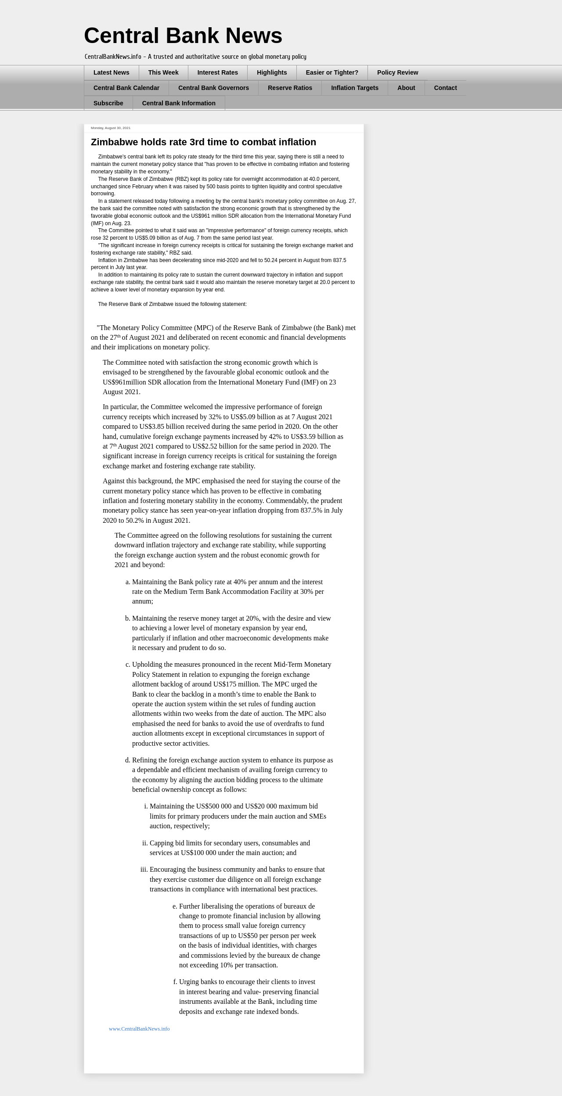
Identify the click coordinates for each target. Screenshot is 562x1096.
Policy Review (397, 72)
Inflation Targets (354, 87)
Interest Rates (218, 72)
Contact (445, 87)
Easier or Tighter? (332, 72)
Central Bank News (183, 35)
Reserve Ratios (290, 87)
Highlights (272, 72)
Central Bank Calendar (126, 87)
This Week (163, 72)
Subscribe (108, 103)
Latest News (112, 72)
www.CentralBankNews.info (139, 1029)
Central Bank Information (179, 103)
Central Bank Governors (213, 87)
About (406, 87)
